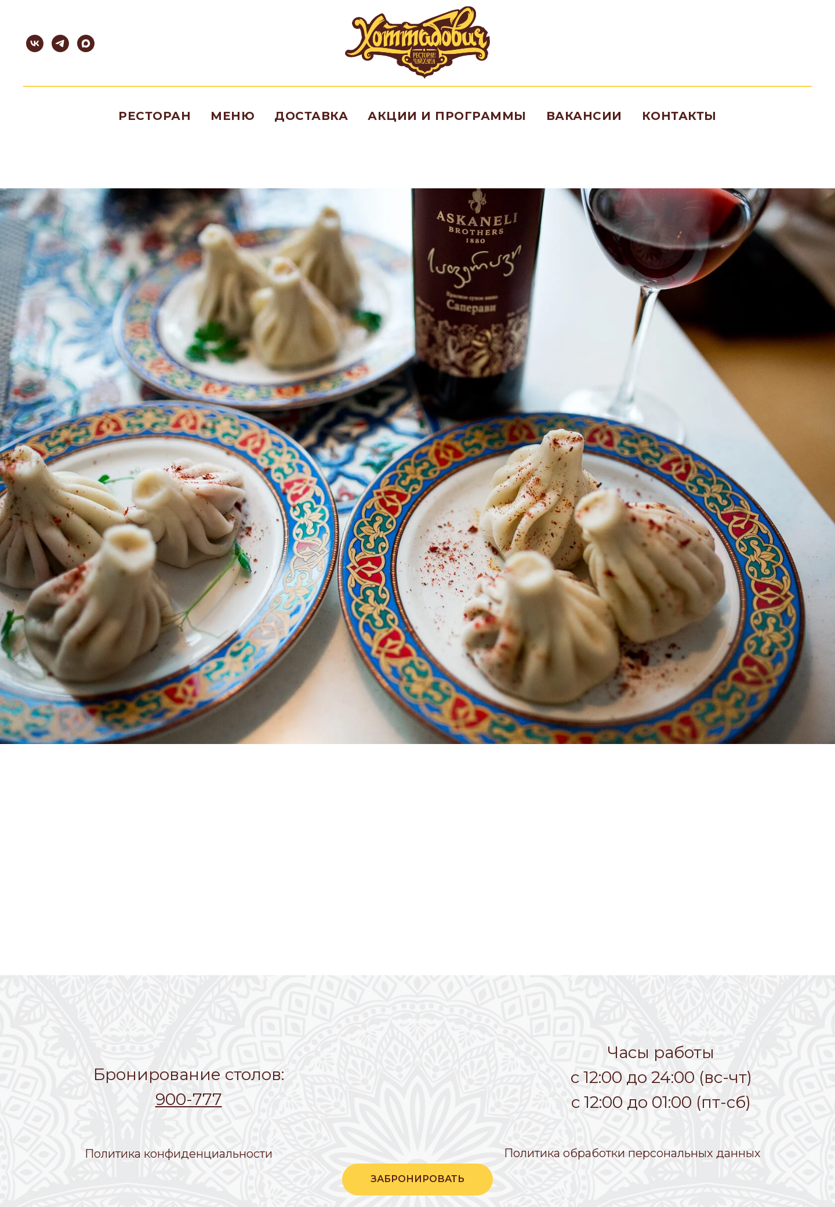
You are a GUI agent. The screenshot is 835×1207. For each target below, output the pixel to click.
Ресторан (154, 116)
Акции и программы (447, 116)
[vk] (34, 43)
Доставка (311, 116)
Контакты (679, 116)
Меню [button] (232, 116)
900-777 (188, 1099)
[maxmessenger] (86, 43)
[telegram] (60, 43)
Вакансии (584, 116)
